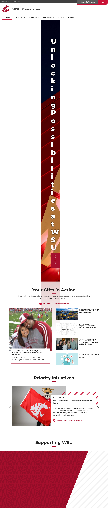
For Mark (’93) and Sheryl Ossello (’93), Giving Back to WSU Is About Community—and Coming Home (88, 136)
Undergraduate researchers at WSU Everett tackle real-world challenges (89, 105)
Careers (71, 17)
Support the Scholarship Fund (86, 449)
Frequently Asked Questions (27, 485)
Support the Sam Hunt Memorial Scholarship (23, 412)
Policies (87, 505)
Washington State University (10, 1)
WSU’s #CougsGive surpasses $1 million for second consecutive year (88, 120)
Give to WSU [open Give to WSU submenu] (18, 17)
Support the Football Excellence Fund (71, 215)
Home (8, 17)
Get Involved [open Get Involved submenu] (47, 17)
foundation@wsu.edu (25, 493)
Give (103, 2)
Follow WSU (101, 505)
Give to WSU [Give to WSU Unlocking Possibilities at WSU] (17, 57)
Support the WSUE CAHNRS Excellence (53, 430)
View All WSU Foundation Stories (56, 99)
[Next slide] (98, 203)
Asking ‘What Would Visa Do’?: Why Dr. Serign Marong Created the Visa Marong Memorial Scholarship (28, 147)
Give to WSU (48, 470)
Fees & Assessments (47, 485)
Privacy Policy (61, 485)
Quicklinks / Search (87, 2)
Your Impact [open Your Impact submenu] (33, 17)
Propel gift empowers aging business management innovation (89, 151)
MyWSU (94, 505)
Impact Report (9, 485)
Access (81, 505)
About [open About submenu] (60, 17)
